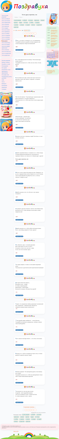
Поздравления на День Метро (54, 38)
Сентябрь (56, 61)
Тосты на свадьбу (6, 44)
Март (53, 65)
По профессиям (5, 74)
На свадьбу (4, 67)
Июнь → (55, 58)
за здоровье (37, 22)
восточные (26, 22)
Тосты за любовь (5, 33)
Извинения (4, 87)
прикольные (36, 20)
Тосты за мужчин (6, 37)
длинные (20, 30)
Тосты (3, 81)
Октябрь (50, 62)
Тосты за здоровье (6, 35)
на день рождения (17, 20)
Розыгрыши (4, 85)
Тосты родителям (6, 55)
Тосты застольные (6, 20)
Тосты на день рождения (5, 16)
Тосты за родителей (6, 53)
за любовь (31, 22)
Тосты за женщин (6, 39)
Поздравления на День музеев (54, 41)
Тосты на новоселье (6, 51)
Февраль (49, 65)
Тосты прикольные (6, 22)
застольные (30, 20)
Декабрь (50, 63)
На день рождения (6, 60)
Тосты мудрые (5, 28)
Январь (54, 63)
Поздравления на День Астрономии (54, 36)
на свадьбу (28, 24)
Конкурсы (4, 83)
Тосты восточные (6, 29)
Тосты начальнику (6, 42)
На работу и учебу (6, 64)
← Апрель (50, 58)
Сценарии (4, 89)
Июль (48, 61)
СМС (3, 80)
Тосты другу (5, 40)
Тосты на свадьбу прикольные (6, 47)
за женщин (22, 24)
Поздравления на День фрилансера (54, 30)
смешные (42, 20)
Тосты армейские (6, 31)
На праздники (5, 66)
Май (52, 50)
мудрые (20, 22)
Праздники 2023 (51, 70)
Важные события (6, 62)
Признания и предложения (5, 72)
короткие (16, 22)
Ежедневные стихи (6, 69)
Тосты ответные (5, 49)
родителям (16, 27)
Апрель (56, 65)
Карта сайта (15, 431)
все (15, 30)
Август (51, 61)
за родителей (39, 24)
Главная (16, 17)
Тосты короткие (5, 26)
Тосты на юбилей (6, 18)
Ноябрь (54, 62)
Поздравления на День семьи (54, 33)
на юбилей (25, 20)
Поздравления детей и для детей (7, 77)
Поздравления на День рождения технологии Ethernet (54, 44)
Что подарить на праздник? (51, 72)
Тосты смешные (5, 24)
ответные (33, 24)
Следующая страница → (29, 407)
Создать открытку (19, 49)
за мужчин (16, 24)
